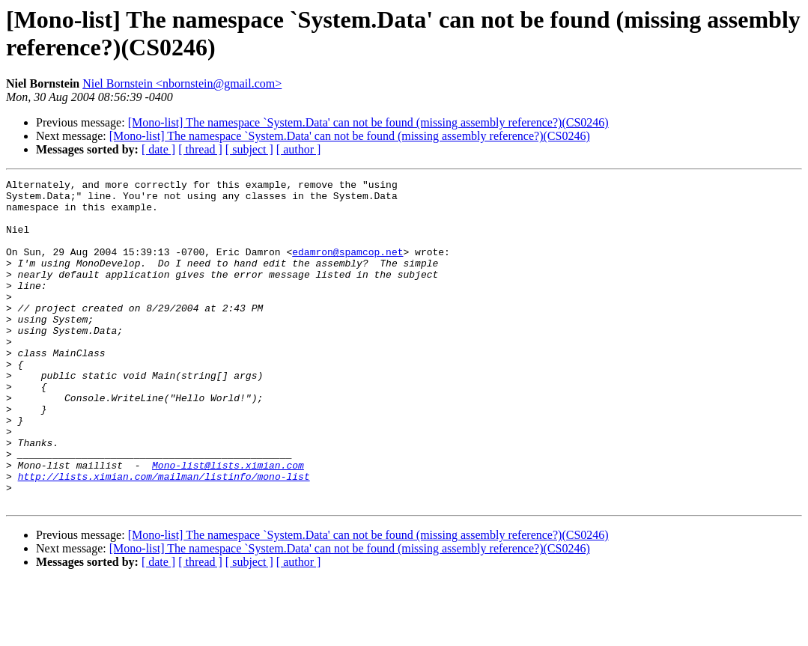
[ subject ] (249, 149)
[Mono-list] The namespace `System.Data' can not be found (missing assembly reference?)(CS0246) (368, 122)
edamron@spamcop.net (347, 267)
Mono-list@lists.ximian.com (228, 523)
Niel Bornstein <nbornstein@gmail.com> (182, 83)
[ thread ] (200, 149)
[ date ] (158, 149)
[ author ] (298, 149)
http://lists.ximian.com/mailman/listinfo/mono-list (164, 536)
